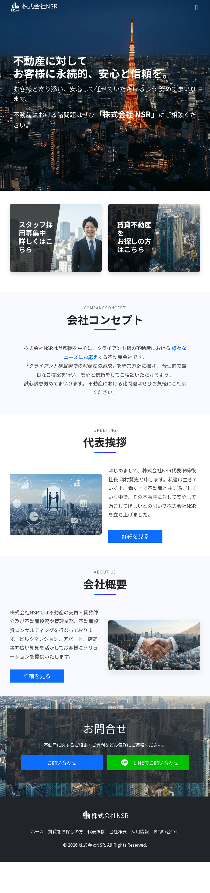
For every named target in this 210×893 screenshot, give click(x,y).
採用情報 (140, 831)
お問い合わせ (62, 762)
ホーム (37, 831)
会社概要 (118, 831)
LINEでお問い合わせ (148, 762)
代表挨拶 (96, 831)
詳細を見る (135, 536)
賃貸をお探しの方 (65, 831)
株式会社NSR (36, 6)
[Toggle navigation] (196, 7)
